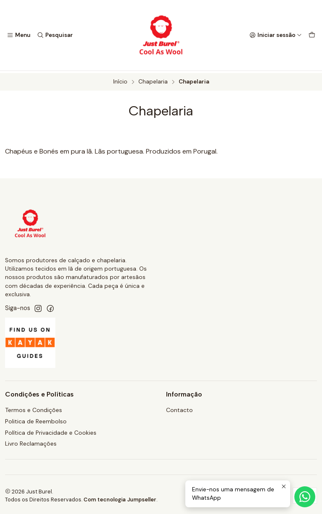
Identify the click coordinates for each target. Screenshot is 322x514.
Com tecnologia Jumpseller (119, 497)
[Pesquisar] (54, 35)
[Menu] (18, 35)
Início (120, 80)
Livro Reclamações (31, 442)
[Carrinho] (312, 35)
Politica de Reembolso (36, 419)
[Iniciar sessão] (275, 35)
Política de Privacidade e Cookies (50, 430)
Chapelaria (153, 80)
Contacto (179, 408)
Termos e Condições (33, 408)
